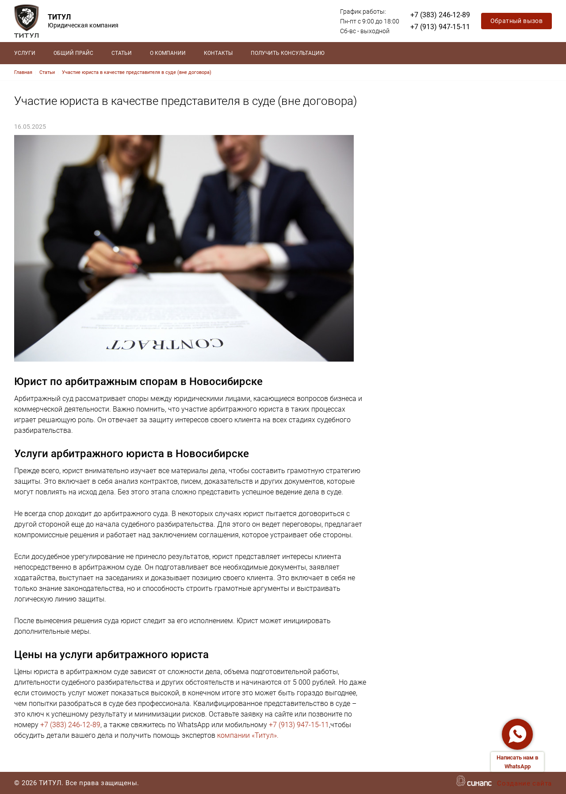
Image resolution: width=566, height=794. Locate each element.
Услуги (24, 53)
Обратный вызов (516, 20)
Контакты (218, 53)
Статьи (121, 53)
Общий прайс (73, 53)
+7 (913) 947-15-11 (440, 27)
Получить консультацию (288, 53)
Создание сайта (524, 784)
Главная (23, 72)
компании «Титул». (248, 735)
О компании (168, 53)
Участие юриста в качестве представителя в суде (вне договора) (136, 72)
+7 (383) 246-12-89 (440, 15)
